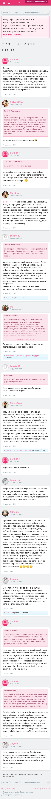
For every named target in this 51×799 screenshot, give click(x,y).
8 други (36, 356)
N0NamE (14, 512)
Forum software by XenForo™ (11, 796)
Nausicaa (14, 193)
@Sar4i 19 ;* (8, 202)
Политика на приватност (12, 794)
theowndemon (11, 356)
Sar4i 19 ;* (15, 59)
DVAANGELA (16, 102)
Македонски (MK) (8, 789)
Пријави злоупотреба (11, 792)
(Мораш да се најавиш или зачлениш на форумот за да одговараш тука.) (23, 775)
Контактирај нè (37, 789)
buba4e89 (15, 236)
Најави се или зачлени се (37, 1)
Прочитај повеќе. (12, 34)
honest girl (15, 480)
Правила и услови (27, 792)
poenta (28, 356)
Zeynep (14, 579)
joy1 (12, 306)
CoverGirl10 (21, 356)
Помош (47, 789)
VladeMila (28, 450)
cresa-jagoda (10, 450)
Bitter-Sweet (16, 403)
